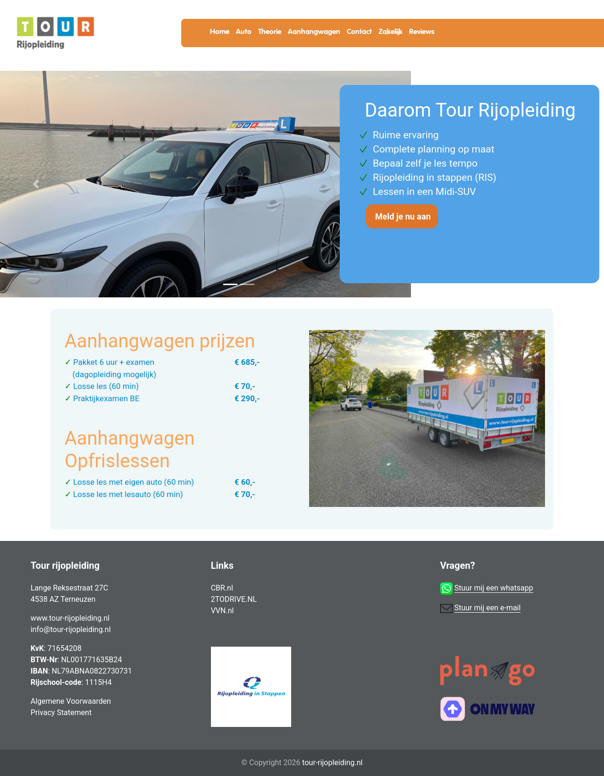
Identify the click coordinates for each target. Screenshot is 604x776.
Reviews (422, 31)
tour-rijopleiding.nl (332, 762)
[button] (36, 184)
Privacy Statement (61, 712)
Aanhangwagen (314, 31)
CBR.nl (222, 587)
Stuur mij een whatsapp (493, 587)
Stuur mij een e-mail (487, 607)
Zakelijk (390, 31)
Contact (359, 31)
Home (219, 31)
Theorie (269, 31)
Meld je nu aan (403, 216)
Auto (244, 31)
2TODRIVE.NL (234, 599)
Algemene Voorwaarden (71, 701)
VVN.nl (222, 610)
